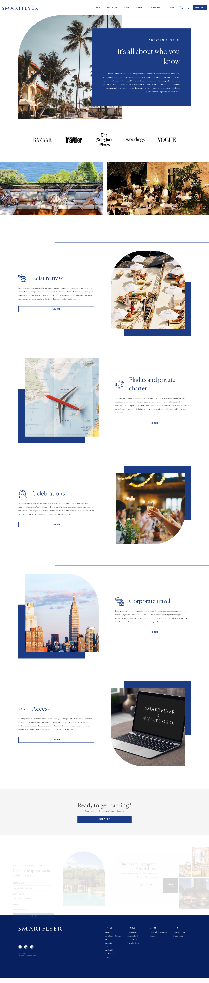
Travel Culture (133, 946)
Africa (107, 942)
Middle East (109, 958)
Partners (167, 9)
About (96, 9)
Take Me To (132, 942)
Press (153, 938)
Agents (123, 9)
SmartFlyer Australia (159, 934)
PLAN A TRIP (199, 8)
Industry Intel (133, 938)
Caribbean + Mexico (113, 938)
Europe (108, 962)
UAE (106, 950)
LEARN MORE (56, 313)
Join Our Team (179, 934)
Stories (136, 9)
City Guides (132, 934)
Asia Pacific (109, 954)
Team (175, 930)
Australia (108, 946)
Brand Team (178, 938)
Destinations (151, 9)
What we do (110, 9)
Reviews (108, 930)
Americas (108, 934)
